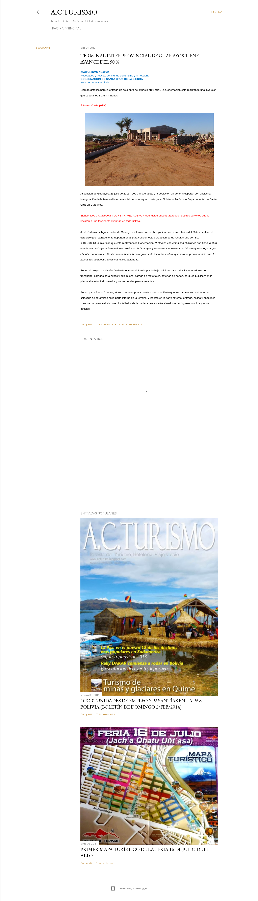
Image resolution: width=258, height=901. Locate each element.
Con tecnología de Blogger (129, 888)
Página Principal (66, 28)
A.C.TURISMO (74, 12)
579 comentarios (105, 714)
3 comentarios (104, 862)
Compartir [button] (43, 48)
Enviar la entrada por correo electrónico (118, 324)
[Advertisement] (149, 473)
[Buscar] (215, 12)
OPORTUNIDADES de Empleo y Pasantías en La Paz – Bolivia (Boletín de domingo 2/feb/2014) (142, 703)
